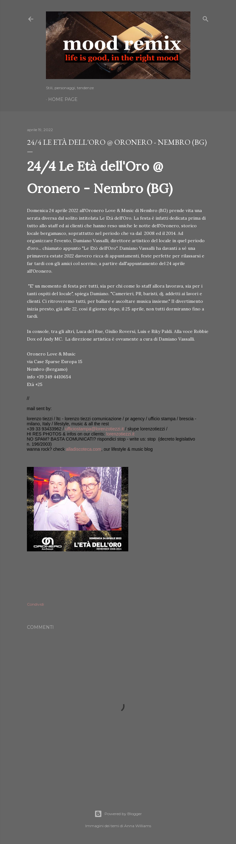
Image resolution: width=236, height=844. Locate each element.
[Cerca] (205, 17)
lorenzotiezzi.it (120, 433)
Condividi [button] (35, 604)
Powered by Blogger (118, 814)
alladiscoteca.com (83, 449)
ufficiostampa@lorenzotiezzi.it (94, 428)
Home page (63, 99)
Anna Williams (137, 825)
